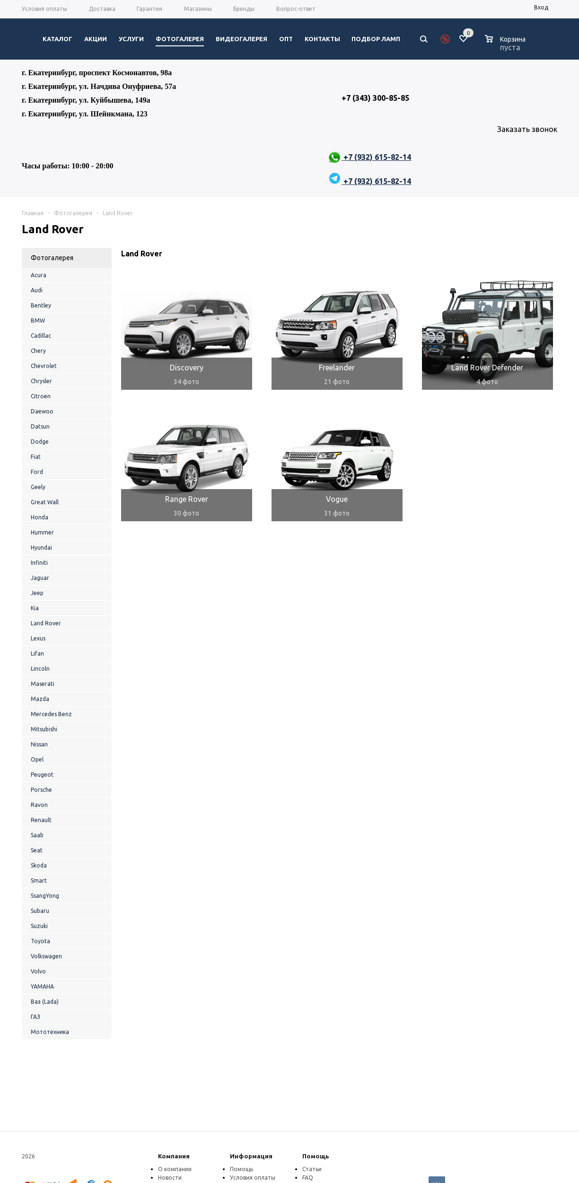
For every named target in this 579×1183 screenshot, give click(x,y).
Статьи (312, 1169)
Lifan (37, 653)
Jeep (37, 593)
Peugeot (42, 774)
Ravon (39, 805)
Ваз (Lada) (45, 1002)
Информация (251, 1156)
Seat (37, 850)
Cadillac (41, 336)
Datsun (40, 426)
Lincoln (40, 669)
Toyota (40, 941)
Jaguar (40, 578)
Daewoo (42, 411)
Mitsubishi (44, 729)
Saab (37, 835)
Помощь (315, 1156)
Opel (37, 759)
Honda (39, 517)
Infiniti (39, 563)
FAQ (307, 1177)
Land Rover (46, 623)
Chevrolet (44, 366)
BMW (38, 320)
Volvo (38, 971)
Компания (174, 1156)
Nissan (39, 744)
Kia (35, 608)
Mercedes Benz (51, 714)
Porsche (41, 790)
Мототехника (50, 1032)
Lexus (38, 638)
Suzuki (39, 926)
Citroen (41, 396)
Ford (37, 472)
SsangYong (45, 896)
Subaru (40, 911)
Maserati (42, 684)
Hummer (42, 532)
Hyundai (41, 547)
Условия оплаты (252, 1177)
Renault (41, 820)
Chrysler (41, 381)
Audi (37, 290)
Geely (38, 487)
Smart (39, 880)
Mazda (40, 699)
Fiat (36, 457)
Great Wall (45, 502)
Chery (38, 351)
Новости (170, 1177)
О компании (175, 1169)
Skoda (39, 865)
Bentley (41, 305)
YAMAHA (42, 986)
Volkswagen (46, 956)
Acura (38, 275)
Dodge (40, 441)
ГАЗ (35, 1017)
